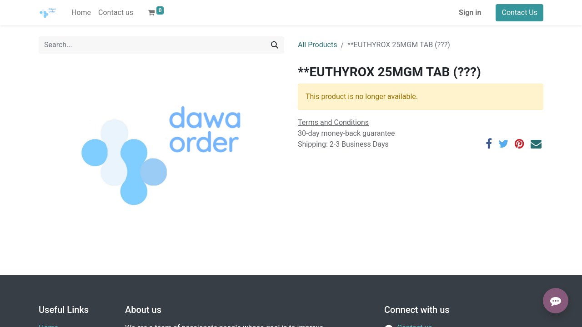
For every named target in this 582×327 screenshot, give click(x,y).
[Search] (274, 45)
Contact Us (519, 12)
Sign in (470, 12)
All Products (317, 44)
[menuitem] (81, 13)
